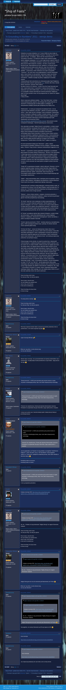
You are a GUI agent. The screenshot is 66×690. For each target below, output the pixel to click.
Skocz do (39, 676)
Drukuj (59, 45)
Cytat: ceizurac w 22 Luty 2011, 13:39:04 (32, 554)
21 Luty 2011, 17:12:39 (26, 334)
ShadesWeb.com (15, 688)
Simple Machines (15, 686)
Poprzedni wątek (46, 40)
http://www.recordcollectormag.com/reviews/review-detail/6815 (37, 639)
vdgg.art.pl (43, 21)
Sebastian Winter (11, 335)
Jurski (8, 489)
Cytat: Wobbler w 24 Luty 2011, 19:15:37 (32, 649)
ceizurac (8, 50)
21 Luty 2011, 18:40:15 (26, 377)
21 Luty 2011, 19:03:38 (26, 467)
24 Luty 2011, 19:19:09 (26, 645)
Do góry (7, 667)
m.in (43, 82)
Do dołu (7, 45)
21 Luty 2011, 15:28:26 (26, 50)
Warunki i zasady (53, 686)
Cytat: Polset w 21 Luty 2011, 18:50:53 (32, 422)
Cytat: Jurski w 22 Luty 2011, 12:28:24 (32, 514)
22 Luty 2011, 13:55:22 (26, 551)
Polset (8, 388)
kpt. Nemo (9, 356)
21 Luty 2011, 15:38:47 (26, 323)
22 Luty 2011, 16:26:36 (26, 592)
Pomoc (47, 686)
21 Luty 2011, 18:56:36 (26, 418)
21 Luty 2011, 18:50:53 (26, 388)
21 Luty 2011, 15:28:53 (26, 295)
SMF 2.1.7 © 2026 (7, 686)
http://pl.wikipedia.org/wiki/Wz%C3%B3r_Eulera (33, 121)
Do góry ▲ (60, 686)
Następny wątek (56, 40)
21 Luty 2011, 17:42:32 (26, 355)
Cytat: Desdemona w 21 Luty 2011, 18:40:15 (33, 392)
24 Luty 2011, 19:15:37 (26, 633)
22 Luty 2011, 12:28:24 (26, 489)
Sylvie (27, 33)
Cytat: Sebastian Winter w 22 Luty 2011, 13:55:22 (35, 596)
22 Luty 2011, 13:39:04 (26, 510)
